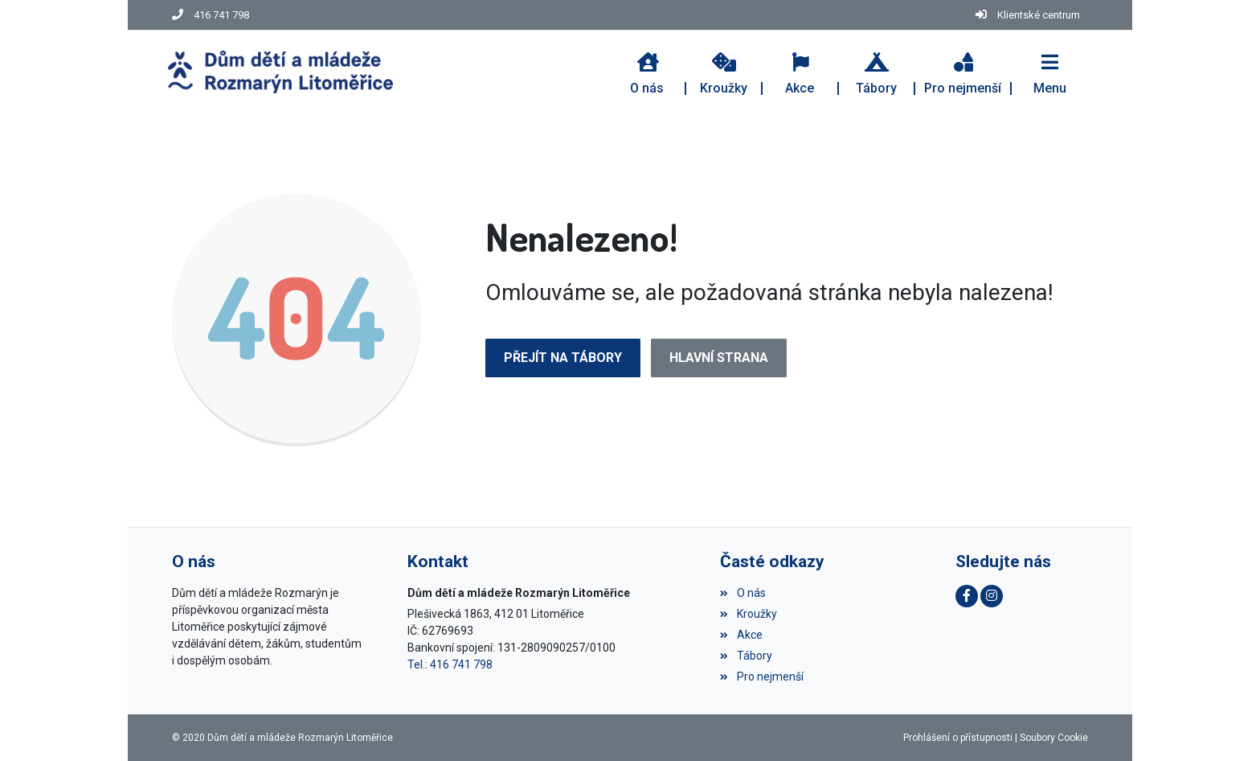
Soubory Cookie (1054, 737)
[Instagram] (991, 596)
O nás (742, 592)
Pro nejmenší (761, 676)
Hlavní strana (718, 357)
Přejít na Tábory (563, 357)
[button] (1050, 72)
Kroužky (748, 613)
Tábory (745, 655)
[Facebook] (966, 596)
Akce (741, 634)
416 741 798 (221, 15)
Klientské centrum (1038, 15)
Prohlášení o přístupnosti (957, 737)
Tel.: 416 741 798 (450, 664)
